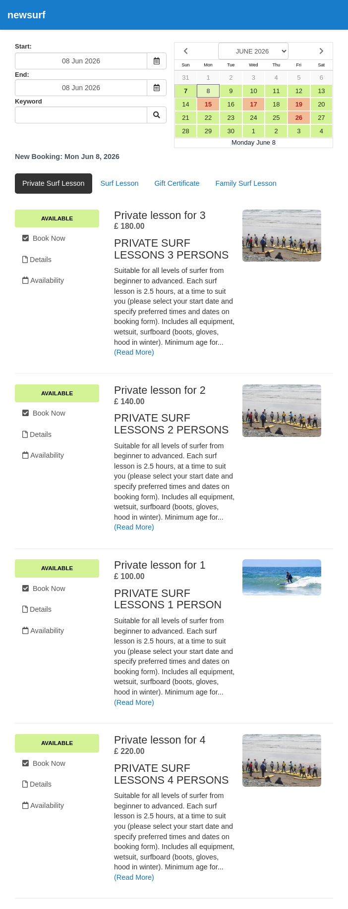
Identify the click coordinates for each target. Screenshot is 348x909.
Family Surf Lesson (246, 183)
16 (231, 104)
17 (253, 104)
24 (253, 117)
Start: (23, 46)
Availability (43, 280)
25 (276, 117)
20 (321, 104)
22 (208, 117)
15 (208, 104)
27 (321, 117)
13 (321, 91)
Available (57, 218)
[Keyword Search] (81, 115)
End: (22, 74)
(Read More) (134, 352)
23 (231, 117)
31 (185, 77)
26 (298, 117)
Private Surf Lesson (53, 183)
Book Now (43, 238)
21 (185, 117)
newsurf (26, 14)
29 (208, 131)
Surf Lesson (120, 183)
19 (298, 104)
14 (185, 104)
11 (276, 91)
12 (298, 91)
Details (37, 260)
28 (185, 131)
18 (276, 104)
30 (231, 131)
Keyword (28, 101)
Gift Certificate (176, 183)
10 (253, 91)
